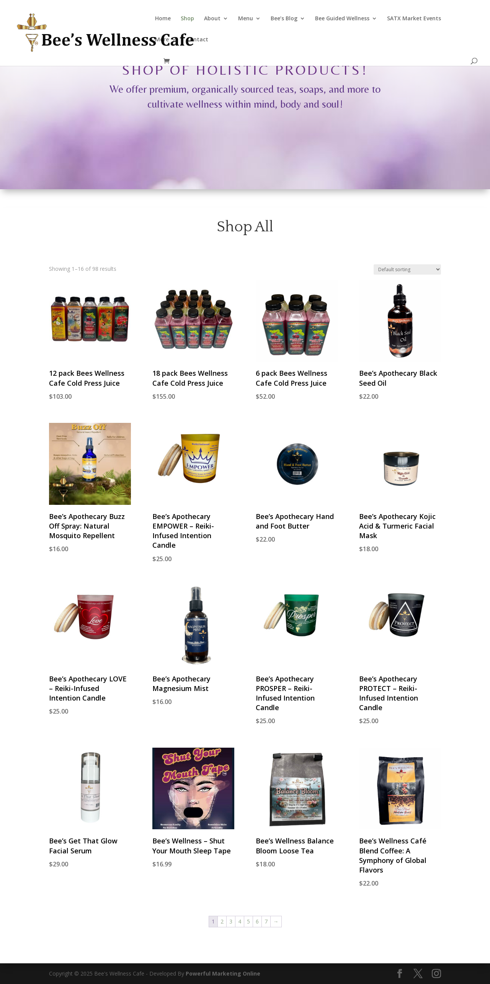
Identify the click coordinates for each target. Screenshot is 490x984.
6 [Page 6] (257, 921)
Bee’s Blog (284, 19)
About (212, 19)
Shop (187, 19)
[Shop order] (407, 269)
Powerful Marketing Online (223, 973)
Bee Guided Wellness (342, 19)
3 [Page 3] (230, 921)
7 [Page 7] (266, 921)
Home (163, 19)
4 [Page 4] (239, 921)
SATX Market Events (414, 19)
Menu (245, 19)
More (162, 40)
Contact (197, 40)
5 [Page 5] (248, 921)
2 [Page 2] (222, 921)
